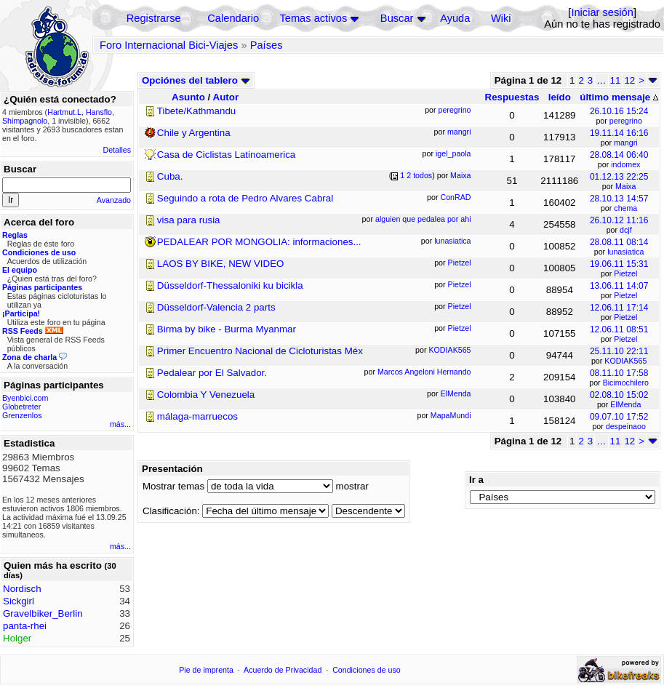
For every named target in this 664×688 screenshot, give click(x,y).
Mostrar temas (173, 486)
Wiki (501, 18)
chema (625, 208)
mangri (626, 142)
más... (120, 424)
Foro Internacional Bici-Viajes (169, 45)
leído (559, 97)
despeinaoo (626, 426)
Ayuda (455, 18)
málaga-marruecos (197, 416)
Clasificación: (171, 510)
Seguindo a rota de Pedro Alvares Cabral (245, 198)
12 (629, 80)
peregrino (625, 120)
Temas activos (313, 18)
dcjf (626, 229)
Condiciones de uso (366, 669)
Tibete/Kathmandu (196, 110)
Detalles (117, 149)
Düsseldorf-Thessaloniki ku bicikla (230, 285)
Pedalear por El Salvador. (212, 372)
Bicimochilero (626, 382)
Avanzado (114, 200)
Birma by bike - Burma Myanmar (226, 329)
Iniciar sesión (602, 12)
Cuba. (170, 176)
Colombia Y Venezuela (206, 394)
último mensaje (619, 97)
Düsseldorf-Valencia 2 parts (216, 307)
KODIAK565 (625, 360)
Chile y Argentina (194, 132)
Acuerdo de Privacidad (282, 669)
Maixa (625, 186)
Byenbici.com (25, 397)
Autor (226, 97)
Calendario (233, 18)
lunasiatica (625, 251)
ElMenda (625, 404)
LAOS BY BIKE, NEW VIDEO (220, 263)
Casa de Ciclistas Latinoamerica (226, 154)
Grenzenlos (22, 415)
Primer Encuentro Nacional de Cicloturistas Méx (260, 350)
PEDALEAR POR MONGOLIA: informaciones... (259, 241)
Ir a (476, 479)
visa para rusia (188, 220)
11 (615, 80)
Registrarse (154, 18)
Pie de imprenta (206, 669)
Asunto (188, 97)
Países (266, 45)
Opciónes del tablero (196, 80)
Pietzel (625, 273)
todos (422, 175)
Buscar (397, 18)
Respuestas (512, 97)
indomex (625, 164)
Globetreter (21, 406)
